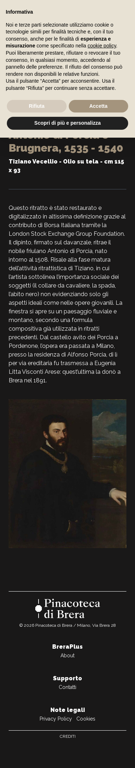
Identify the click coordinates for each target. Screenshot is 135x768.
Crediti (68, 736)
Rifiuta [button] (37, 106)
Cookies (85, 719)
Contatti (67, 687)
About (67, 655)
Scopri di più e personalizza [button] (67, 123)
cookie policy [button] (101, 46)
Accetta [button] (98, 106)
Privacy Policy (56, 719)
